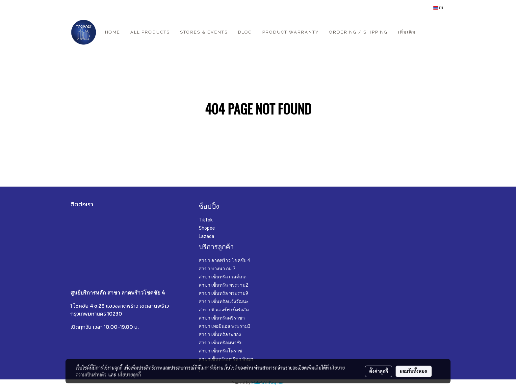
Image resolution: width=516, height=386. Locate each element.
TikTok (206, 219)
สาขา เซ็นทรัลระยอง (220, 334)
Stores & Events (204, 32)
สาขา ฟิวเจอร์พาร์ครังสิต (224, 309)
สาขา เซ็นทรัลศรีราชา (222, 318)
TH (438, 8)
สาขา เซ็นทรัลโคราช (220, 350)
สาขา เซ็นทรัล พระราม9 (223, 293)
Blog (245, 32)
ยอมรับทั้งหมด (413, 371)
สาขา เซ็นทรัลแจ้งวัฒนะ (224, 301)
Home (112, 32)
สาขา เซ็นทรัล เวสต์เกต (222, 276)
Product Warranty (290, 32)
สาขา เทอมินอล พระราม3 (224, 326)
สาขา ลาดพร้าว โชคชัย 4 (224, 260)
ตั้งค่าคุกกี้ (378, 371)
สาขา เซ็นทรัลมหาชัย (221, 342)
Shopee (207, 228)
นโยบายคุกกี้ (129, 374)
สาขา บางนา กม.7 (217, 268)
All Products (150, 32)
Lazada (206, 236)
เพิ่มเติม (407, 32)
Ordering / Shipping (358, 32)
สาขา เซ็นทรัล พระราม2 (223, 285)
